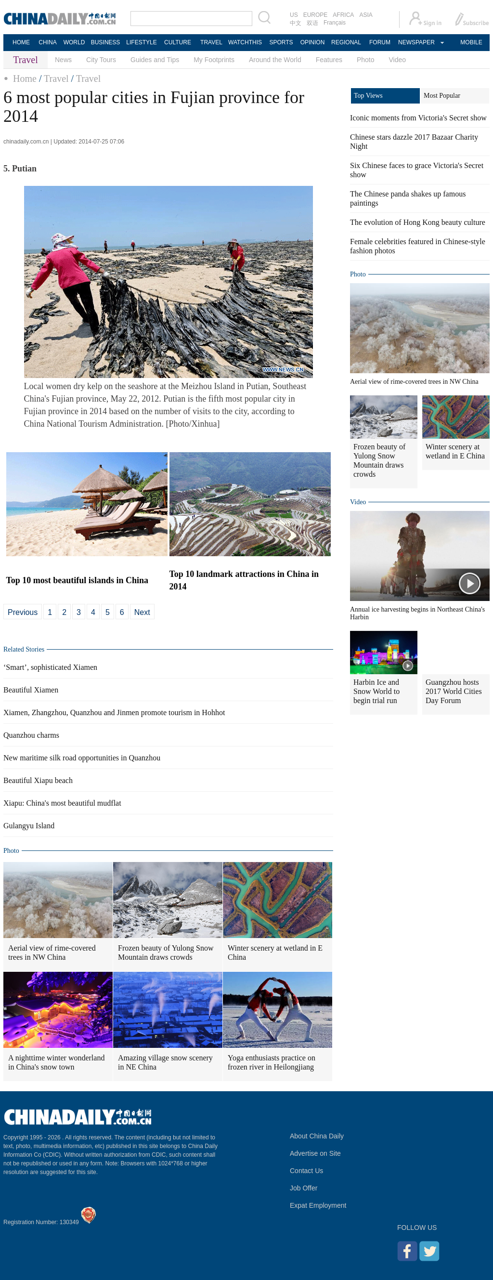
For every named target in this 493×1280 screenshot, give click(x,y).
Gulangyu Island (28, 826)
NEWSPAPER (416, 42)
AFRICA (343, 15)
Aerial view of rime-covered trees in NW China (52, 952)
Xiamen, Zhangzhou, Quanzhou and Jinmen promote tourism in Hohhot (114, 712)
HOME (21, 42)
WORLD (74, 42)
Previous (23, 612)
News (63, 60)
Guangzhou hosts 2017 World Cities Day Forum (454, 691)
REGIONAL (346, 42)
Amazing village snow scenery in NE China (165, 1062)
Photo (366, 60)
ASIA (365, 15)
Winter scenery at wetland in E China (275, 952)
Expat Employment (318, 1205)
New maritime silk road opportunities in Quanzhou (81, 758)
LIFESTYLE (141, 42)
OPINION (312, 42)
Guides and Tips (154, 60)
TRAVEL (211, 42)
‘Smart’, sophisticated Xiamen (50, 667)
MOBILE (471, 42)
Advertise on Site (315, 1153)
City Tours (101, 60)
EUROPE (315, 15)
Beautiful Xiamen (30, 690)
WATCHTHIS (245, 42)
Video (397, 60)
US (294, 15)
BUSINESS (105, 42)
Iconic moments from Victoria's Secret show (418, 118)
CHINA (47, 42)
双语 (312, 23)
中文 (295, 23)
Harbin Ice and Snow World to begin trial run (376, 691)
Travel (56, 78)
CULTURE (177, 42)
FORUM (379, 42)
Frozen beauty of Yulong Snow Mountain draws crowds (166, 952)
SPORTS (281, 42)
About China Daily (317, 1136)
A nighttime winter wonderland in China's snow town (56, 1062)
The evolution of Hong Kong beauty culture (417, 222)
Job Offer (303, 1188)
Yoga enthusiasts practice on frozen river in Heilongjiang (271, 1062)
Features (329, 60)
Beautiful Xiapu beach (38, 780)
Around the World (275, 60)
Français (335, 22)
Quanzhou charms (31, 735)
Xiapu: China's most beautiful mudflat (62, 803)
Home (25, 78)
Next (142, 612)
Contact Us (306, 1171)
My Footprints (214, 60)
